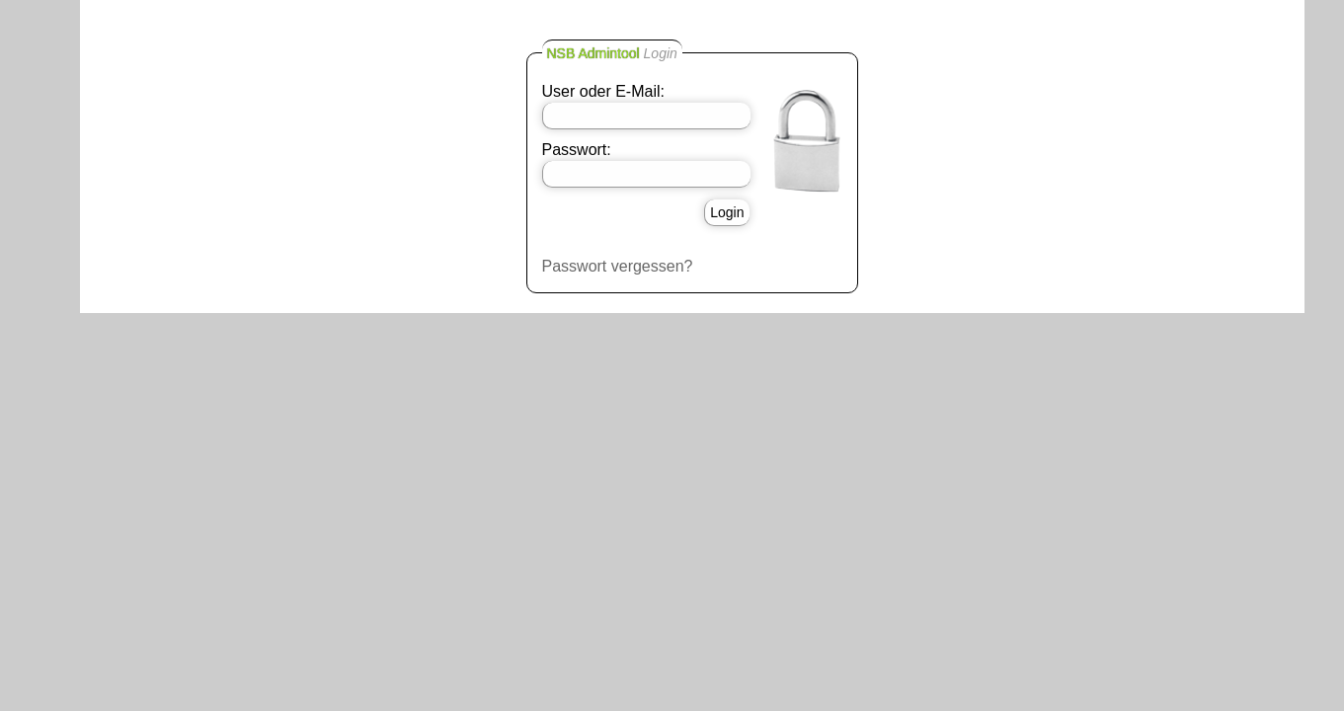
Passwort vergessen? (617, 266)
